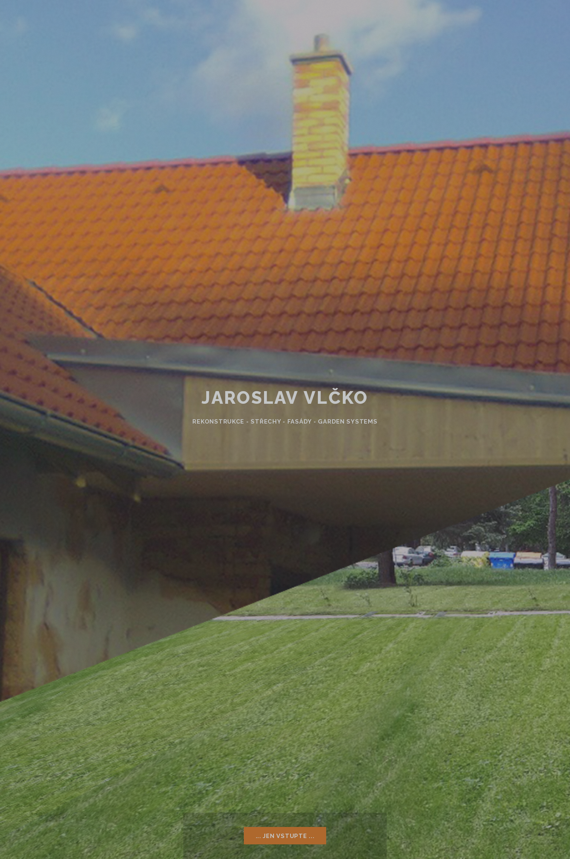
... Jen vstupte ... (285, 835)
